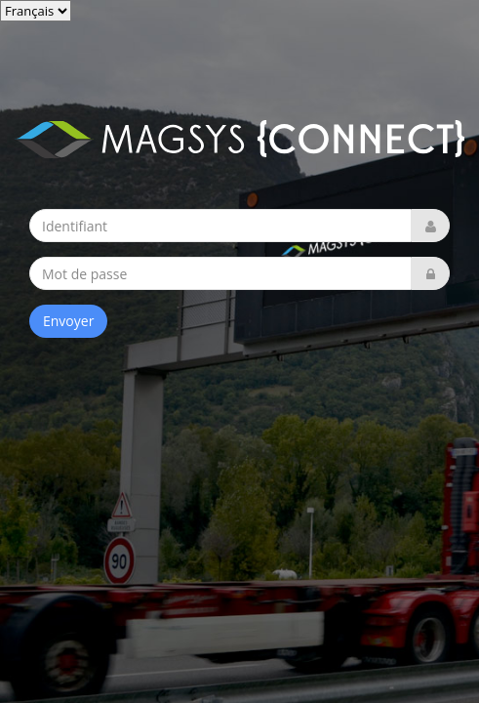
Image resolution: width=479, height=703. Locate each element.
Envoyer (68, 320)
